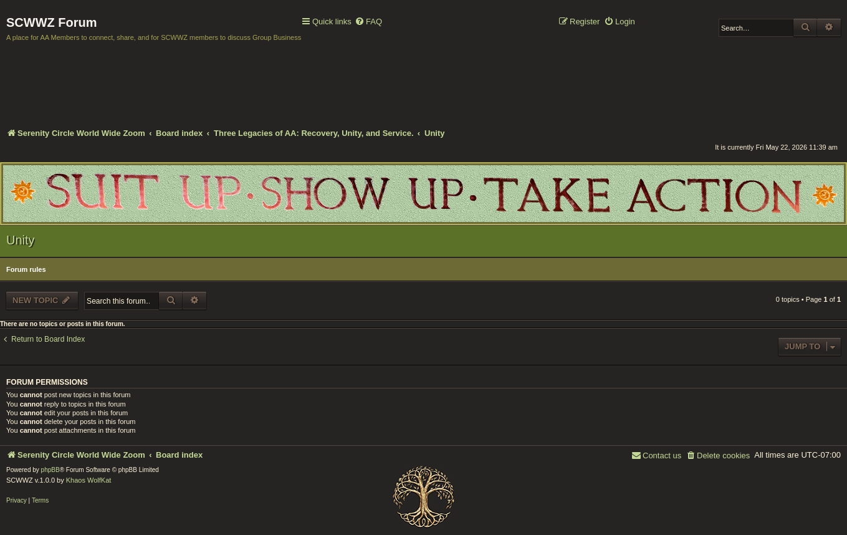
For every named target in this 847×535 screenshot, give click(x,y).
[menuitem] (368, 22)
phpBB (50, 469)
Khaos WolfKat (89, 480)
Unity (20, 240)
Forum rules (26, 269)
